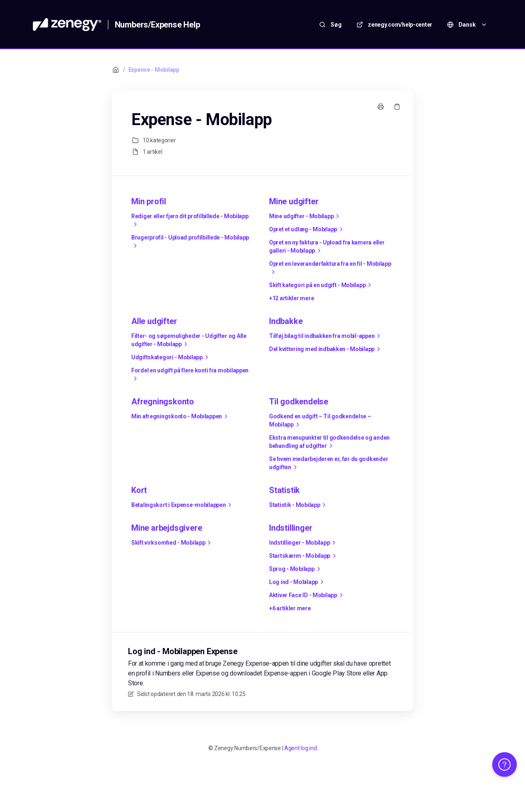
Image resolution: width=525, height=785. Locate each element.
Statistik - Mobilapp (298, 505)
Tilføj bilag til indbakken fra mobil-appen (326, 336)
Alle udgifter (154, 321)
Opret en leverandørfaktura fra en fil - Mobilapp (330, 268)
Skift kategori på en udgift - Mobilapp (321, 285)
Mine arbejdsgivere (166, 528)
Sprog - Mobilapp (296, 569)
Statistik (284, 490)
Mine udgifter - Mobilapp (305, 216)
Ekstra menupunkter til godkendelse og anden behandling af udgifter (329, 442)
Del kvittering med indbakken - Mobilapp (326, 349)
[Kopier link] (397, 106)
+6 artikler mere (290, 608)
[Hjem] (67, 24)
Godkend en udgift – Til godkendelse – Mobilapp (320, 421)
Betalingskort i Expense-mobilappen (182, 505)
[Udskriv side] (380, 106)
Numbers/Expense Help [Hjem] (157, 25)
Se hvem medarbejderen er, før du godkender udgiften (328, 463)
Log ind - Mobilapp (297, 582)
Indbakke (285, 321)
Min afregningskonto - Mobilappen (180, 416)
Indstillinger (290, 528)
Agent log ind (300, 748)
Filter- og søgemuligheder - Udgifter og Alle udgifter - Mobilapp (189, 340)
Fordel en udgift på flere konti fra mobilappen (190, 375)
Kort (139, 490)
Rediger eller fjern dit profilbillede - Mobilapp (190, 220)
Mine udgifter (293, 201)
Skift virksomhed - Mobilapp (172, 543)
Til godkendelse (298, 401)
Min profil (148, 201)
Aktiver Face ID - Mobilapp (307, 595)
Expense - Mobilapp (153, 69)
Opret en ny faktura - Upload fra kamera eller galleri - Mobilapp (326, 247)
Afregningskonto (162, 401)
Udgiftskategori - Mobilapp (171, 357)
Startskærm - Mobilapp (303, 556)
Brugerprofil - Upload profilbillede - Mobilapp (190, 242)
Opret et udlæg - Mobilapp (307, 229)
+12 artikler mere (291, 298)
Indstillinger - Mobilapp (303, 543)
